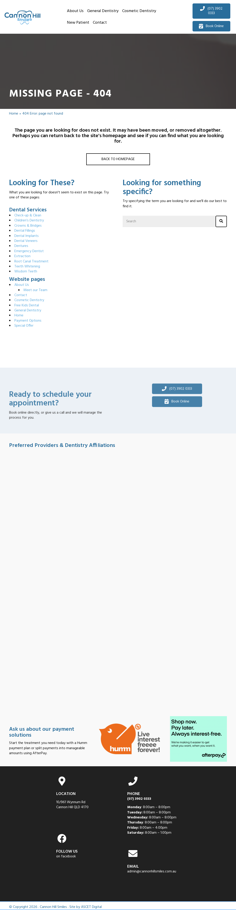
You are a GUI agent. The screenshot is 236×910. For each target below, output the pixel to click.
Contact (20, 295)
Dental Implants (26, 236)
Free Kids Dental (26, 305)
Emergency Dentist (29, 251)
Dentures (21, 246)
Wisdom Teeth (25, 271)
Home (13, 113)
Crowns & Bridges (28, 226)
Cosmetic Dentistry (29, 300)
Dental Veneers (26, 241)
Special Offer (23, 326)
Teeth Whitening (27, 266)
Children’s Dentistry (29, 220)
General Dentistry (27, 310)
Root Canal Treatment (31, 261)
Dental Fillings (24, 231)
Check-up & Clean (27, 215)
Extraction (22, 256)
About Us (21, 285)
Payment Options (27, 321)
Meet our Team (35, 290)
